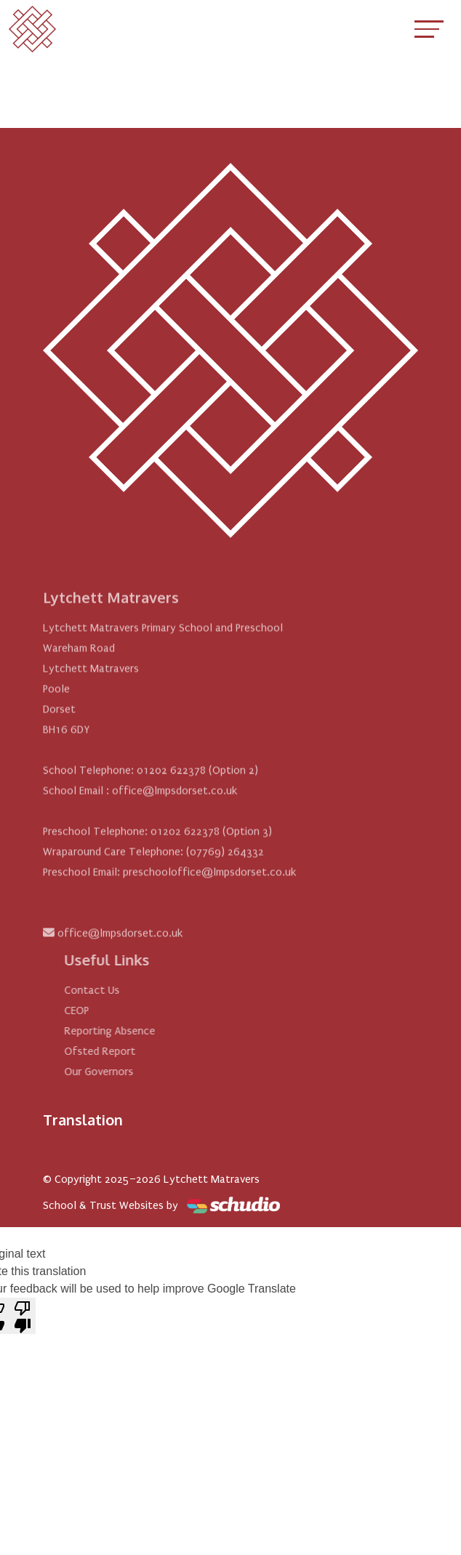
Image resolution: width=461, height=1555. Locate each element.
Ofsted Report (116, 1051)
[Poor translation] (22, 1316)
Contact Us (108, 990)
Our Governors (115, 1071)
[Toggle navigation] (429, 28)
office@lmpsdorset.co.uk (120, 949)
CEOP (93, 1010)
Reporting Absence (126, 1030)
